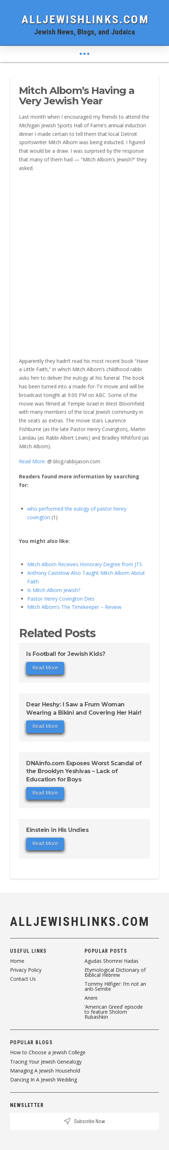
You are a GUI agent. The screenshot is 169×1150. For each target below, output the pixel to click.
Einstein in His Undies (57, 830)
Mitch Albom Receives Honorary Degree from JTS (84, 564)
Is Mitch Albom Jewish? (53, 590)
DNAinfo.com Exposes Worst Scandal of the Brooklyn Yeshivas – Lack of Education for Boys (83, 771)
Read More (45, 667)
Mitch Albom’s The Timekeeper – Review (74, 607)
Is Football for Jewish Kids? (65, 653)
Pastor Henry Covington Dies (61, 598)
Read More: (32, 461)
